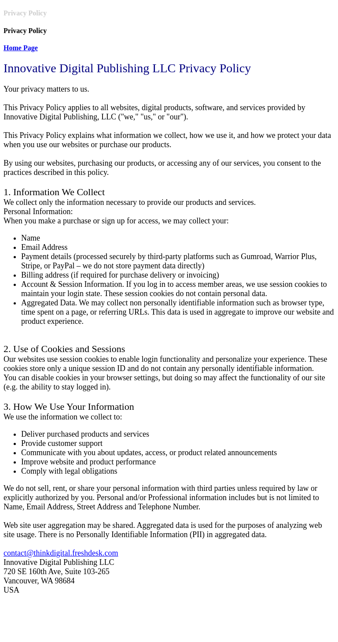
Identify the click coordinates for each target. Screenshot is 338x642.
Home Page (21, 48)
